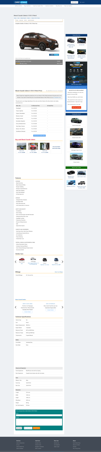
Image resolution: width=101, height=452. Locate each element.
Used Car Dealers (49, 6)
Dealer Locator (56, 446)
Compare (58, 61)
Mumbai (36, 443)
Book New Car (56, 443)
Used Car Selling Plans (20, 443)
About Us (74, 444)
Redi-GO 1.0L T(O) (45, 265)
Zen (22, 263)
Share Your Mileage (59, 272)
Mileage (21, 20)
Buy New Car (59, 6)
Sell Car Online (18, 6)
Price (17, 20)
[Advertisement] (50, 11)
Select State (74, 2)
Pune (40, 443)
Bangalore (37, 446)
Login (82, 2)
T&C (73, 448)
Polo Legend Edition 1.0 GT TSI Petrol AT (33, 263)
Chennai (36, 444)
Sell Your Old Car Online (76, 84)
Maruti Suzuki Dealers (20, 299)
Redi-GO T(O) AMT (56, 264)
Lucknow (39, 448)
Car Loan (18, 444)
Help (74, 443)
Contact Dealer (27, 312)
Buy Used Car (27, 6)
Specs (25, 20)
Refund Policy (77, 443)
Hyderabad (42, 446)
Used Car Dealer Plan (38, 6)
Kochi (40, 444)
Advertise (74, 446)
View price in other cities (39, 135)
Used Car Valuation (19, 448)
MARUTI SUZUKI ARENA (27, 303)
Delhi (36, 448)
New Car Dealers (68, 6)
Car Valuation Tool (57, 97)
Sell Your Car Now (76, 107)
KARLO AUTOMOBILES (50, 303)
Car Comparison (57, 444)
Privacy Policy (77, 448)
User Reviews (31, 20)
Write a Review (59, 63)
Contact (78, 444)
